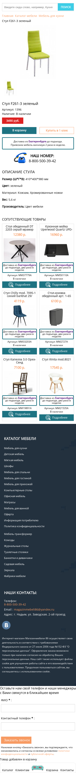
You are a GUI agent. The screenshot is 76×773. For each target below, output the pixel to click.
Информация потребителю (21, 520)
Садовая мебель (14, 564)
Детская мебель (14, 454)
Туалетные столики (16, 552)
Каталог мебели (26, 16)
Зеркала (9, 570)
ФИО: (6, 700)
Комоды (9, 540)
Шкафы (8, 466)
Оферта (9, 514)
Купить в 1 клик (57, 130)
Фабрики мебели (15, 576)
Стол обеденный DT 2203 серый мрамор (19, 227)
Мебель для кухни (51, 16)
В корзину (19, 130)
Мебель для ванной (16, 508)
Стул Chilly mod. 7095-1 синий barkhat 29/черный (19, 296)
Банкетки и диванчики (18, 558)
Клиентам (22, 770)
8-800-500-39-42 (42, 160)
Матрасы (9, 502)
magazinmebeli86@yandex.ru (34, 609)
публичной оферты (42, 754)
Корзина (52, 768)
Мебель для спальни (17, 472)
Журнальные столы (16, 546)
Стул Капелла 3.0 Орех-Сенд (19, 360)
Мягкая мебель (14, 460)
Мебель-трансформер (18, 534)
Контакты (67, 770)
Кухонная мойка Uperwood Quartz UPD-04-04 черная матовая (56, 229)
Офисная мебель (14, 496)
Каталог (7, 770)
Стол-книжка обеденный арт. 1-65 (56, 294)
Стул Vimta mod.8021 (56, 359)
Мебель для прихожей (18, 484)
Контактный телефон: (18, 718)
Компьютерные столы (18, 490)
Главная (7, 16)
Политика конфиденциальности (24, 526)
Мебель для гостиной (17, 478)
